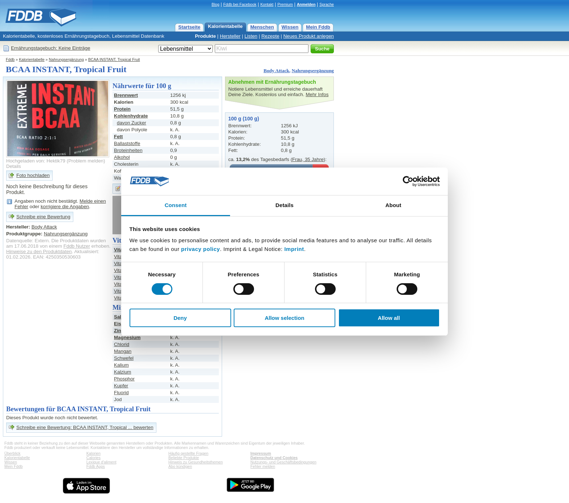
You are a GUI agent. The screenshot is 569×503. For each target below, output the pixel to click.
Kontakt (266, 4)
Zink (119, 330)
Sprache (326, 4)
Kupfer (121, 385)
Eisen (120, 323)
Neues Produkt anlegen (308, 36)
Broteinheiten (128, 150)
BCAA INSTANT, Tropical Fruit (114, 59)
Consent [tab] (176, 205)
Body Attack (276, 70)
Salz (119, 316)
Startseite (189, 27)
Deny (180, 318)
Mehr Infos (317, 94)
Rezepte (270, 36)
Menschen (262, 27)
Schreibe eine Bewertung (43, 216)
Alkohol (122, 157)
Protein (122, 109)
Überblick (12, 453)
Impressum (260, 453)
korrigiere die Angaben (65, 206)
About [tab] (393, 205)
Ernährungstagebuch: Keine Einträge (50, 48)
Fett (118, 136)
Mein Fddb (318, 27)
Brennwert (126, 95)
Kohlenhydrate (131, 116)
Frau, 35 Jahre (308, 159)
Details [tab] (284, 205)
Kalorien (93, 453)
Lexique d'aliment (101, 462)
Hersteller (230, 36)
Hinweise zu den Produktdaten (39, 251)
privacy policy (200, 249)
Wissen (290, 27)
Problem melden (85, 161)
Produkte (205, 36)
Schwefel (124, 358)
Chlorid (121, 344)
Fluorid (121, 392)
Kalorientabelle (225, 26)
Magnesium (127, 337)
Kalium (121, 365)
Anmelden (306, 4)
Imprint (294, 249)
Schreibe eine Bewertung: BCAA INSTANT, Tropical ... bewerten (84, 427)
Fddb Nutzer (77, 246)
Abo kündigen (180, 466)
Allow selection (284, 318)
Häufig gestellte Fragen (188, 453)
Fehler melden (262, 466)
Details (13, 166)
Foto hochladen (33, 175)
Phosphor (124, 379)
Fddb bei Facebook (239, 4)
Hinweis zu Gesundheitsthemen (195, 462)
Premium (285, 4)
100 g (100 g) (243, 118)
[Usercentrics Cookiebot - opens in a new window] (408, 181)
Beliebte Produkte (183, 457)
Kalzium (122, 372)
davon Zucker (131, 122)
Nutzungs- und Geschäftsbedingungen (283, 462)
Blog (215, 4)
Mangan (122, 351)
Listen (251, 36)
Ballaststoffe (127, 143)
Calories (93, 457)
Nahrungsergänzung (66, 59)
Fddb (10, 59)
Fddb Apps (95, 466)
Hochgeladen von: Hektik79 (35, 161)
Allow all (389, 318)
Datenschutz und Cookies (274, 457)
